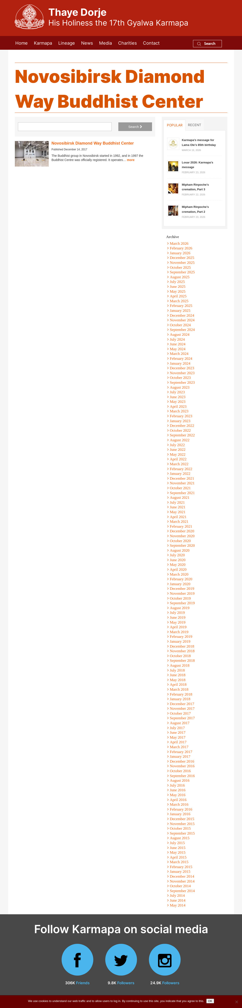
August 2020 (179, 550)
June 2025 (177, 286)
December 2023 (182, 368)
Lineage (66, 43)
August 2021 (179, 497)
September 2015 (182, 833)
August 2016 (179, 780)
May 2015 (177, 852)
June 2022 (177, 449)
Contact (151, 43)
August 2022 (179, 440)
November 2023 (182, 373)
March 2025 (179, 301)
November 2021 (182, 483)
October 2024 (180, 325)
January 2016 (180, 814)
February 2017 (181, 752)
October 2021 (180, 488)
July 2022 (177, 445)
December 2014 (182, 876)
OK (210, 1001)
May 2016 (177, 795)
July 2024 (177, 339)
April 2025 (178, 296)
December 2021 (182, 478)
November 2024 (182, 320)
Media (105, 43)
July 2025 (177, 282)
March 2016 (179, 804)
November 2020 (182, 536)
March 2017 (179, 747)
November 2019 (182, 593)
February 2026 (181, 248)
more (131, 160)
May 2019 (177, 622)
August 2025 (179, 277)
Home (21, 43)
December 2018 (182, 646)
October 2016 (180, 771)
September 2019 (182, 603)
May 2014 (177, 905)
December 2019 (182, 589)
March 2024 (179, 354)
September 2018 (182, 660)
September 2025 (182, 272)
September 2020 (182, 545)
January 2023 (180, 421)
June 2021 (177, 507)
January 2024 (180, 363)
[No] (236, 1002)
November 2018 (182, 651)
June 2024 (177, 344)
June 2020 (177, 560)
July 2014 (177, 895)
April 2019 (178, 627)
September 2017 (182, 718)
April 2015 (178, 857)
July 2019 (177, 612)
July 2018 (177, 670)
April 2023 (178, 406)
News (87, 43)
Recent (194, 125)
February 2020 (181, 579)
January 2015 (180, 871)
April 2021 (178, 517)
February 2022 (181, 469)
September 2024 (182, 330)
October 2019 (180, 598)
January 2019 (180, 641)
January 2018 (180, 699)
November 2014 (182, 881)
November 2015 (182, 824)
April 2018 (178, 684)
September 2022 (182, 435)
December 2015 (182, 819)
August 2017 (179, 723)
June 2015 (177, 848)
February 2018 (181, 694)
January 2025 (180, 310)
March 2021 (179, 521)
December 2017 (182, 704)
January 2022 (180, 473)
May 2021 (177, 512)
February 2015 (181, 867)
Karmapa (43, 43)
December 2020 (182, 531)
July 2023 (177, 392)
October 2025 (180, 267)
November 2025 (182, 262)
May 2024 (177, 349)
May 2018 (177, 680)
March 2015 (179, 862)
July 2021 (177, 502)
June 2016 (177, 790)
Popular (175, 125)
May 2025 (177, 291)
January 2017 (180, 756)
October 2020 (180, 541)
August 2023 (179, 387)
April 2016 (178, 800)
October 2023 (180, 378)
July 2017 (177, 728)
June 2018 (177, 675)
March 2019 (179, 632)
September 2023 (182, 382)
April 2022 (178, 459)
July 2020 (177, 555)
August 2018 (179, 665)
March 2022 (179, 464)
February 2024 (181, 358)
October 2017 (180, 713)
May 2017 (177, 737)
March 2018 (179, 689)
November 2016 (182, 766)
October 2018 (180, 656)
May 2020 (177, 565)
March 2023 (179, 411)
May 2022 (177, 454)
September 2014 (182, 891)
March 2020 (179, 574)
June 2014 (177, 900)
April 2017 (178, 742)
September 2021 (182, 493)
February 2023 (181, 416)
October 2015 (180, 828)
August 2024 (179, 334)
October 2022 (180, 430)
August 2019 (179, 608)
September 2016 (182, 776)
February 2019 (181, 636)
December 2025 (182, 258)
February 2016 (181, 809)
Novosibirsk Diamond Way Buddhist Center (92, 143)
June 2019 (177, 617)
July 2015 (177, 843)
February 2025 (181, 306)
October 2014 (180, 886)
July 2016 (177, 785)
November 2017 (182, 708)
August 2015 (179, 838)
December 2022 (182, 425)
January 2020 (180, 584)
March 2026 (179, 243)
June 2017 (177, 732)
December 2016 (182, 761)
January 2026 (180, 253)
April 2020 (178, 569)
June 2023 (177, 397)
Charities (127, 43)
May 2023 (177, 402)
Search (206, 43)
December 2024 (182, 315)
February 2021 (181, 526)
